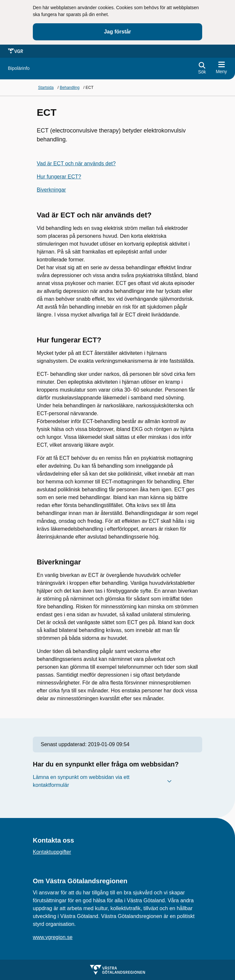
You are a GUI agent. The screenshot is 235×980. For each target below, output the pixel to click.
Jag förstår (117, 31)
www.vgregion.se (53, 937)
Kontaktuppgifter (52, 852)
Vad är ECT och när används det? (76, 163)
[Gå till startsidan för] (19, 68)
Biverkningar (51, 190)
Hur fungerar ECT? (59, 176)
